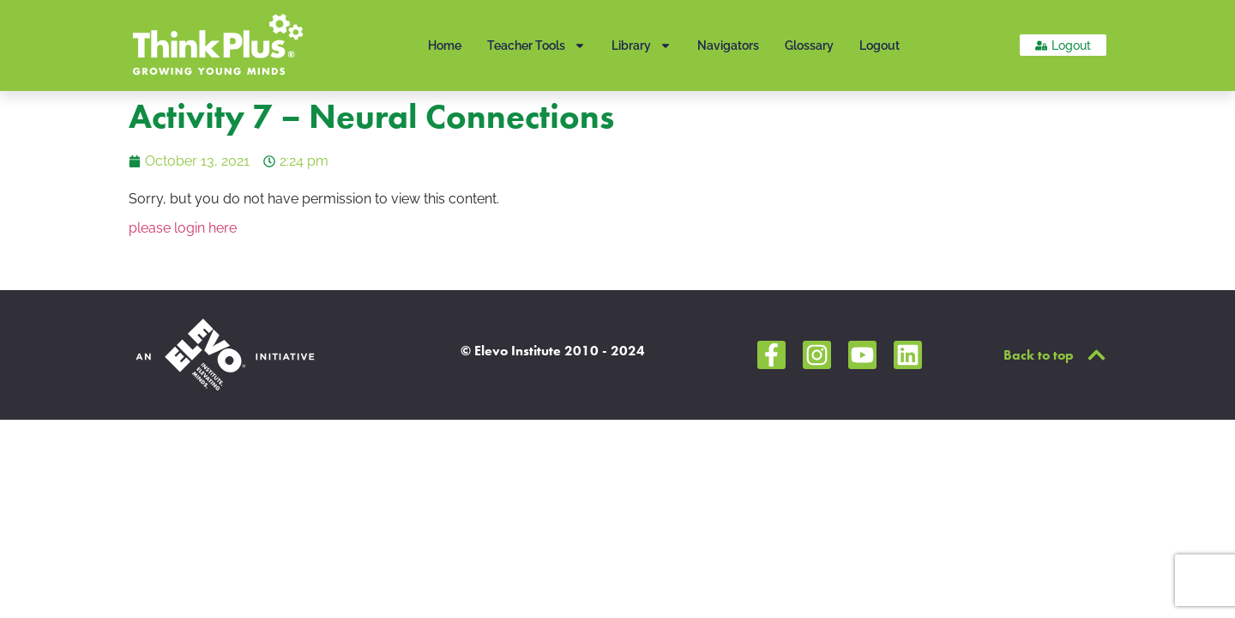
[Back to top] (1096, 355)
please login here (183, 228)
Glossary (809, 45)
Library (641, 45)
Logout (879, 45)
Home (444, 45)
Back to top (1038, 355)
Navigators (728, 45)
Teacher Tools (536, 45)
